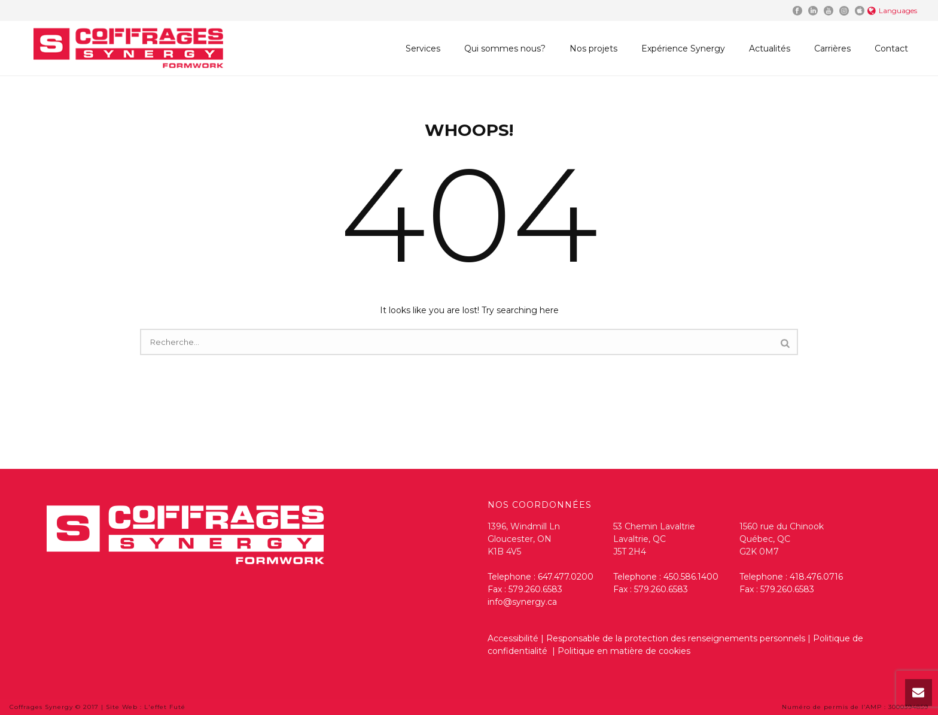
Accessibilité (513, 638)
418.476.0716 (816, 576)
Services (423, 48)
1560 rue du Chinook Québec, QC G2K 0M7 (781, 539)
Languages (892, 10)
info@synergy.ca (522, 601)
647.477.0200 (565, 576)
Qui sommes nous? (505, 48)
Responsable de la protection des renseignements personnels (675, 638)
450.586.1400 (690, 576)
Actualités (769, 48)
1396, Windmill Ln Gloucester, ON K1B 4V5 (524, 539)
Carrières (832, 48)
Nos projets (593, 48)
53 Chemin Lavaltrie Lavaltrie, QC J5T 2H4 (654, 539)
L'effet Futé (164, 707)
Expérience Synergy (683, 48)
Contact (891, 48)
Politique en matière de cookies (624, 651)
